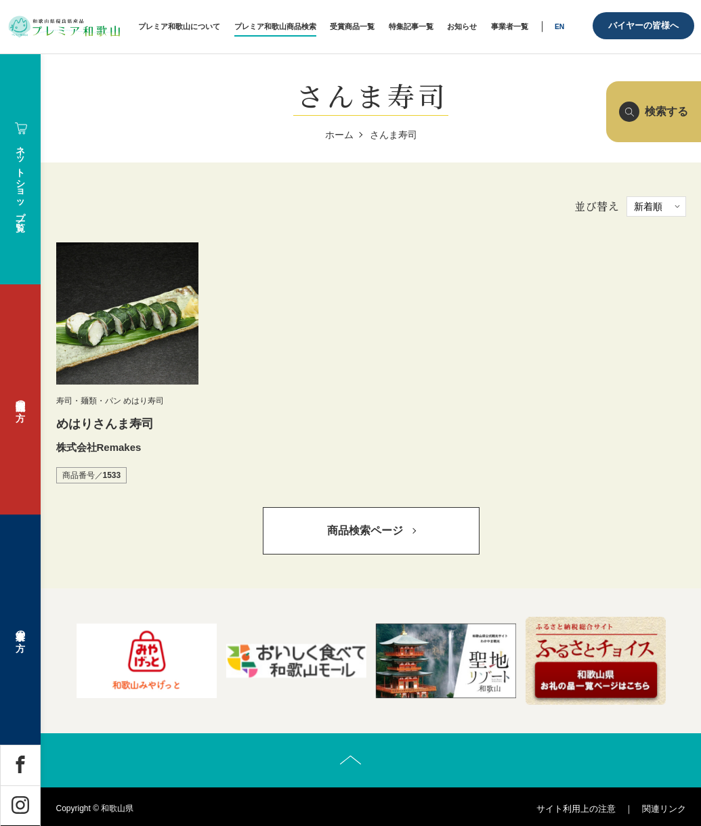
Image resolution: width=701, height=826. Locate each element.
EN (559, 26)
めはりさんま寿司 (105, 424)
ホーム (339, 134)
